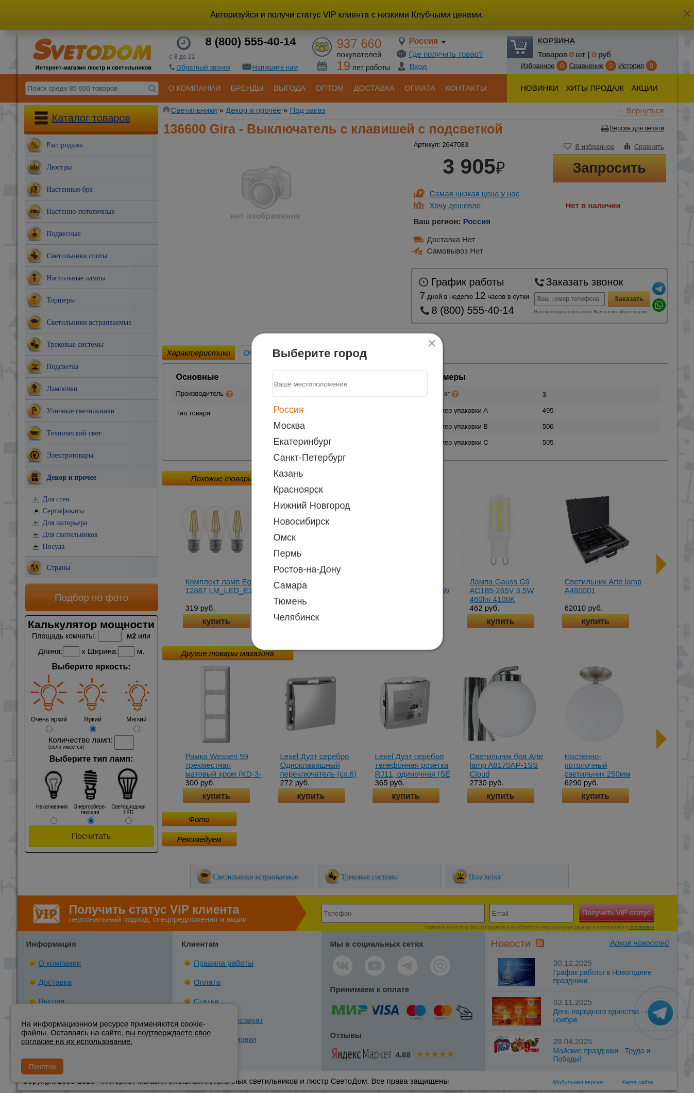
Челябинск (296, 617)
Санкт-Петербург (310, 457)
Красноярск (298, 489)
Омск (285, 537)
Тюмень (290, 601)
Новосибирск (302, 521)
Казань (288, 473)
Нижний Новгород (312, 505)
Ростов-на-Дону (307, 569)
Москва (289, 426)
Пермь (288, 553)
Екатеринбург (303, 441)
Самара (291, 585)
